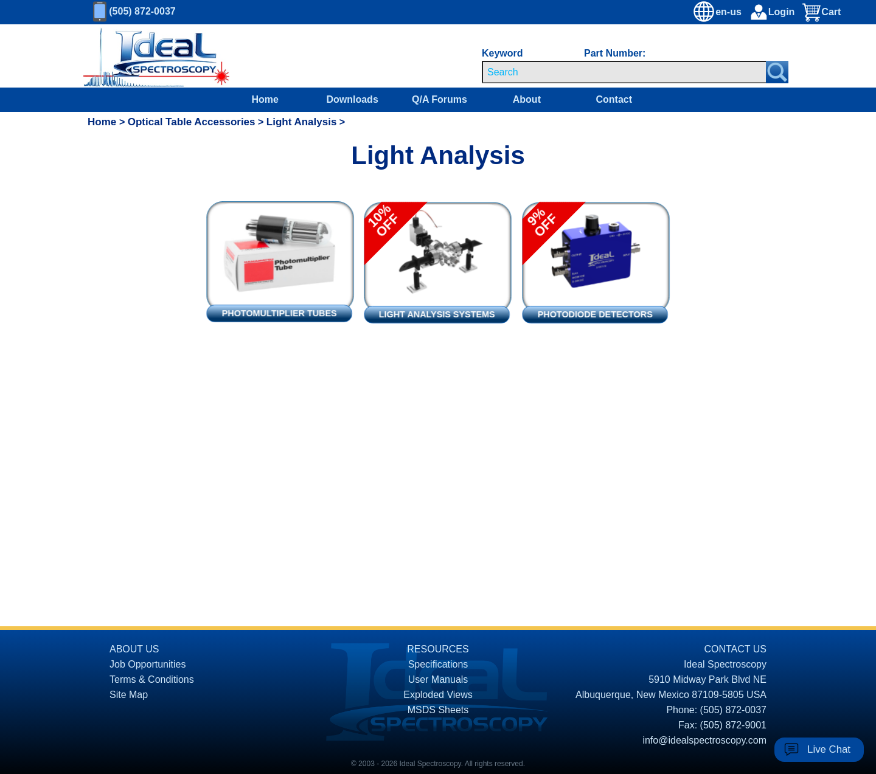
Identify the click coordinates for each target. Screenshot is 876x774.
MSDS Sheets (438, 710)
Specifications (438, 664)
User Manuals (438, 679)
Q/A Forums (439, 99)
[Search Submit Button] (777, 72)
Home (265, 99)
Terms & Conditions (151, 679)
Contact (614, 99)
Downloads (352, 99)
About (527, 99)
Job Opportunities (147, 664)
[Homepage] (145, 56)
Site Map (128, 694)
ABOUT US (134, 649)
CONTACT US (735, 649)
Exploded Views (438, 694)
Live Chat (828, 749)
